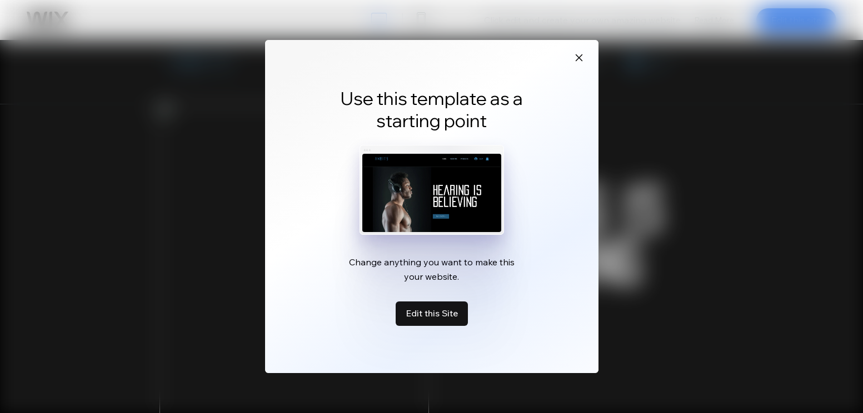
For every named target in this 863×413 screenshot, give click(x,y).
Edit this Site (432, 313)
